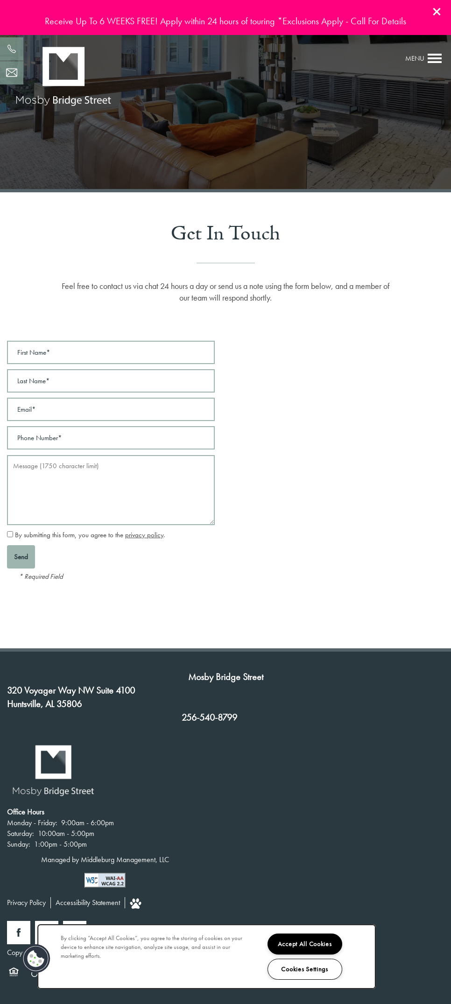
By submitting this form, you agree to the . (90, 535)
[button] (437, 11)
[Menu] (423, 58)
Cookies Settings (304, 969)
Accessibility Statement (88, 902)
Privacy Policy (26, 902)
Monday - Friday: (32, 823)
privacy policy (144, 535)
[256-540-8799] (11, 49)
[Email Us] (11, 72)
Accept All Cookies (305, 944)
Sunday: (18, 844)
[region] (206, 956)
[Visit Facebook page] (18, 932)
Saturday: (20, 833)
